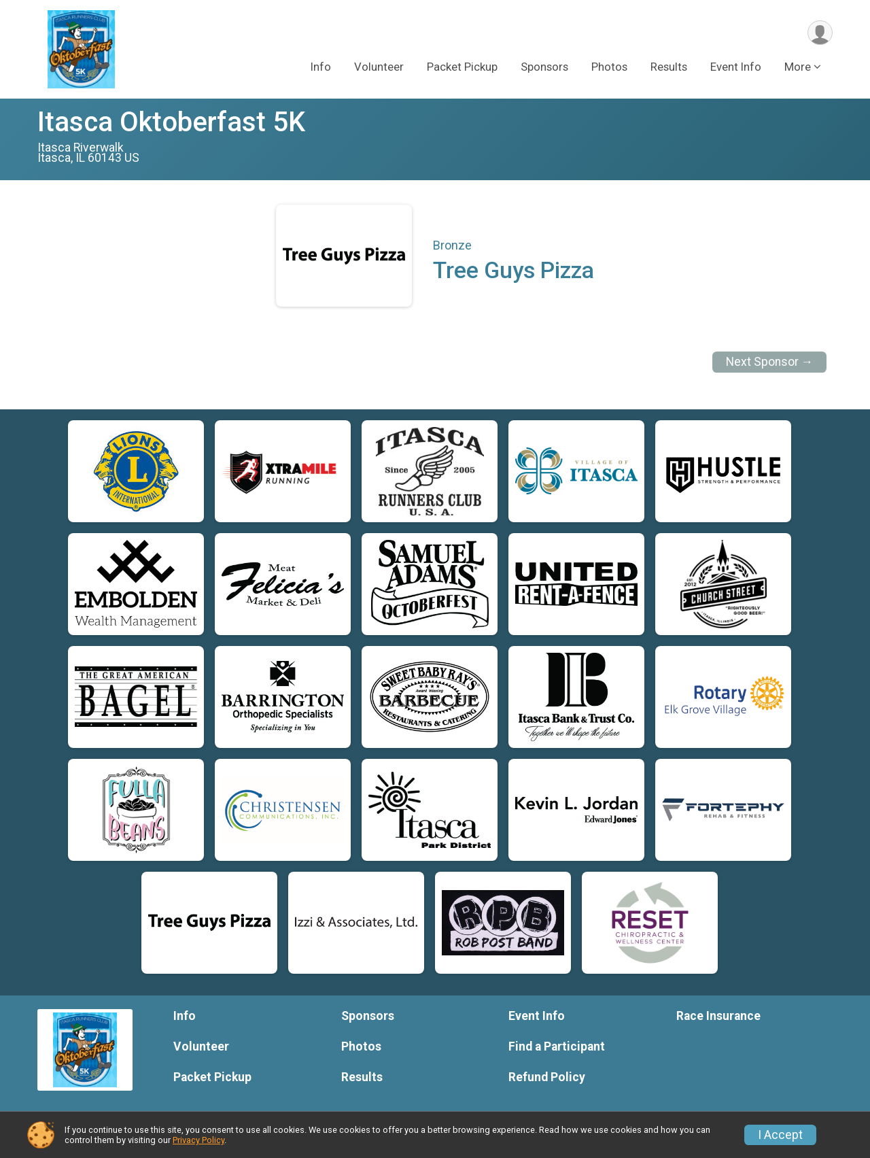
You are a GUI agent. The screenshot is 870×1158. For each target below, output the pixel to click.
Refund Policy (546, 1077)
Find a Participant (556, 1046)
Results (668, 67)
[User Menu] (820, 33)
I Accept (780, 1135)
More (797, 67)
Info (321, 67)
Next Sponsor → (770, 362)
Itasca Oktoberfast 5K (171, 122)
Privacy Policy (198, 1140)
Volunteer (379, 67)
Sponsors (544, 67)
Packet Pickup (462, 67)
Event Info (735, 67)
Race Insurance (718, 1016)
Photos (609, 67)
